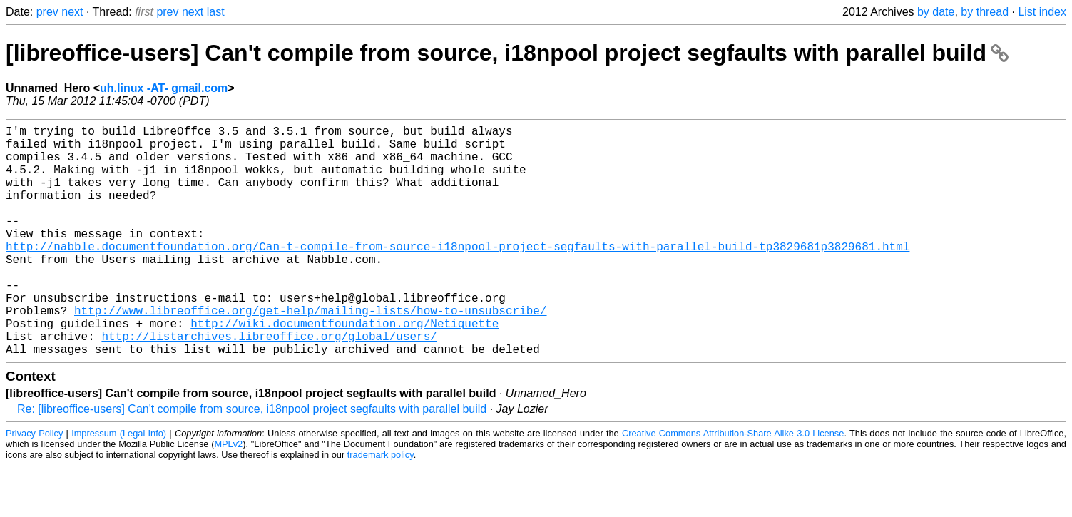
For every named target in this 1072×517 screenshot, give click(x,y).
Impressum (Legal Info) (118, 484)
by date (935, 12)
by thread (985, 12)
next (72, 12)
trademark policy (380, 506)
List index (1042, 12)
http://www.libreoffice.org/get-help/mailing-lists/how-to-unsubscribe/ (310, 353)
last (216, 12)
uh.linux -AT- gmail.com (164, 88)
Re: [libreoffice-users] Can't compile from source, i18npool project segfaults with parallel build (251, 460)
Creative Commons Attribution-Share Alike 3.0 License (733, 484)
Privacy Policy (34, 484)
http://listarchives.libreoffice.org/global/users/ (269, 384)
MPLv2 (228, 495)
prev (47, 12)
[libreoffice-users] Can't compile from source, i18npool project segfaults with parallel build (507, 53)
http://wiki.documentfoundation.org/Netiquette (344, 369)
